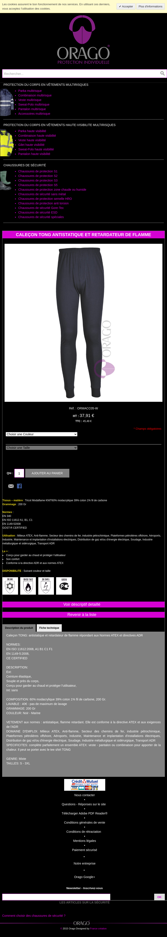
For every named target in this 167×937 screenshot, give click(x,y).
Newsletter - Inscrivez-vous (84, 888)
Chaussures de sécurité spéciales (41, 217)
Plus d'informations (150, 6)
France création (98, 928)
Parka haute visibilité (32, 131)
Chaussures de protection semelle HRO (45, 198)
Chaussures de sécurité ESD (37, 212)
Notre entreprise (84, 863)
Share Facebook (20, 486)
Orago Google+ (84, 877)
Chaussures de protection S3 (38, 180)
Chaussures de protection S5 (38, 185)
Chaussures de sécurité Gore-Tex (41, 208)
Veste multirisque (30, 100)
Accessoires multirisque (34, 113)
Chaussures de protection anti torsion (43, 203)
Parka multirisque (30, 91)
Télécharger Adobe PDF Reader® (84, 813)
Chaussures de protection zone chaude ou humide (52, 189)
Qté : (10, 473)
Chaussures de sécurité (24, 165)
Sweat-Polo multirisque (33, 104)
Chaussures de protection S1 (38, 171)
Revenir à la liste (81, 614)
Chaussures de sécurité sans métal (42, 194)
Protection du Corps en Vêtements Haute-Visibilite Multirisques (59, 125)
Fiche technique (49, 627)
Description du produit (19, 627)
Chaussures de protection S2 (38, 176)
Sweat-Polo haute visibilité (36, 149)
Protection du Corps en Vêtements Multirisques (45, 84)
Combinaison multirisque (35, 95)
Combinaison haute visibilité (37, 135)
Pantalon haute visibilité (34, 154)
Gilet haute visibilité (31, 144)
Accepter (127, 6)
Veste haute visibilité (32, 140)
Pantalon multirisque (32, 109)
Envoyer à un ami (11, 486)
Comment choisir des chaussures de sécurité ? (33, 915)
